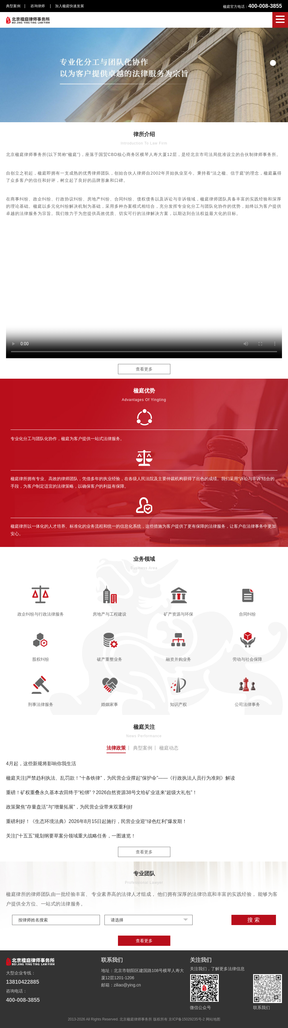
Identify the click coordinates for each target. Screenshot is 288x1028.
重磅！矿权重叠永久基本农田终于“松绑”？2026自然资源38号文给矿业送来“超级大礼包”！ (101, 792)
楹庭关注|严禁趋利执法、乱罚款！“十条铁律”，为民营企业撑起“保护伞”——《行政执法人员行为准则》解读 (120, 778)
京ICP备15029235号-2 (187, 1019)
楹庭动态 (168, 747)
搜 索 (253, 920)
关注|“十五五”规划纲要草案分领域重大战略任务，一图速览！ (71, 835)
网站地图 (213, 1019)
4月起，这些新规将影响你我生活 (41, 763)
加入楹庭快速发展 (69, 6)
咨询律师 (38, 6)
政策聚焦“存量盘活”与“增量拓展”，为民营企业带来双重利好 (69, 806)
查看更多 (144, 369)
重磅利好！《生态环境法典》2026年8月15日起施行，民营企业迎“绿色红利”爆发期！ (96, 821)
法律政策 (116, 747)
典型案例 (13, 6)
